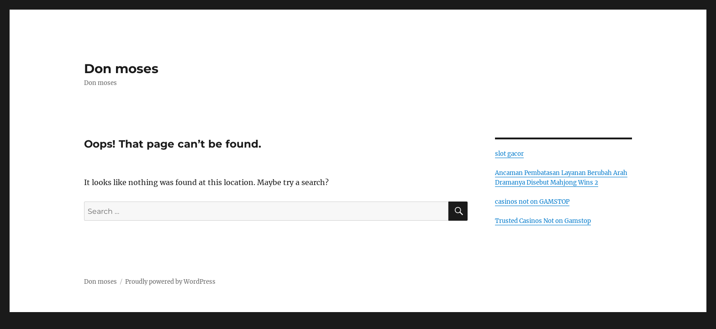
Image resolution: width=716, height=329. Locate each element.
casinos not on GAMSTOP (532, 202)
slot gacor (509, 154)
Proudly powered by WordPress (170, 282)
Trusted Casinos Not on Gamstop (543, 221)
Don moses (121, 68)
